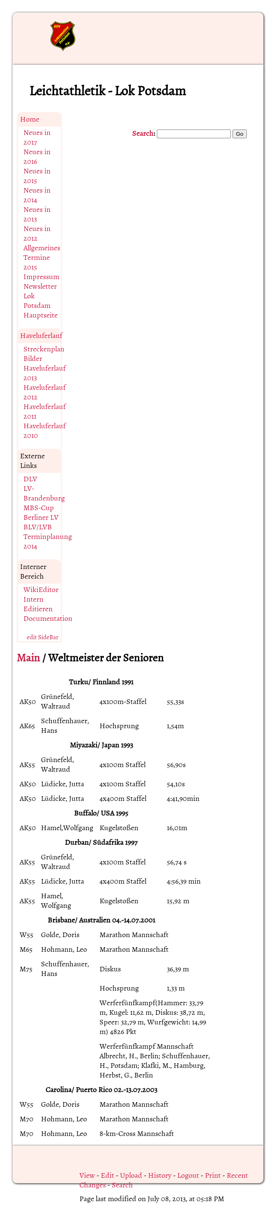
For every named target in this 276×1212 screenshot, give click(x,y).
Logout (188, 1175)
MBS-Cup (38, 508)
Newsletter (40, 286)
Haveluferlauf (41, 335)
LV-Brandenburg (44, 493)
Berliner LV (41, 517)
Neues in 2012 (37, 233)
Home (29, 119)
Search (142, 133)
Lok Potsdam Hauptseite (40, 305)
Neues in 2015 (37, 175)
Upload (131, 1175)
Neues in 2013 (37, 214)
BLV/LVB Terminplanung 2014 (47, 536)
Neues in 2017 (37, 137)
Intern (33, 599)
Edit (107, 1175)
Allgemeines (41, 248)
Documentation (47, 618)
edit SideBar (43, 637)
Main (28, 658)
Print (213, 1175)
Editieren (38, 609)
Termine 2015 (36, 262)
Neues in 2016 (37, 156)
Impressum (41, 277)
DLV (30, 479)
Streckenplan (43, 349)
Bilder (32, 358)
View (87, 1175)
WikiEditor (41, 590)
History (159, 1175)
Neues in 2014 (37, 195)
